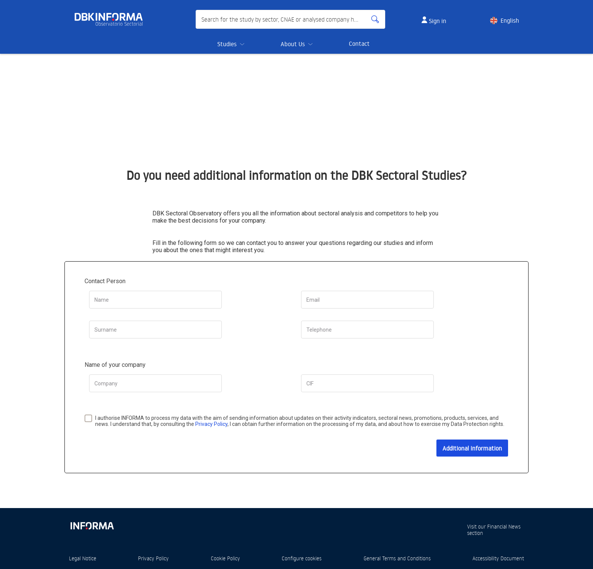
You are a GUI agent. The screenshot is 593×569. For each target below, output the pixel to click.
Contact (359, 43)
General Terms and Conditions (397, 558)
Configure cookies (302, 558)
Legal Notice (82, 558)
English (509, 20)
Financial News (504, 526)
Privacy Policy (211, 424)
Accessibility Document (498, 558)
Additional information (472, 448)
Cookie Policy (225, 558)
